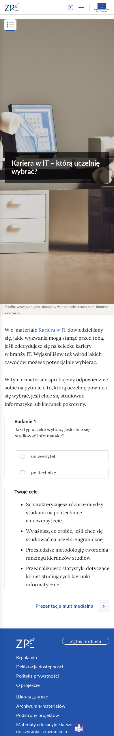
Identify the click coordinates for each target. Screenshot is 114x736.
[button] (70, 7)
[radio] (62, 456)
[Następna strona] (70, 606)
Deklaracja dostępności (39, 666)
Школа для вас (32, 696)
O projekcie (28, 685)
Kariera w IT (52, 330)
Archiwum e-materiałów (41, 706)
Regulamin (26, 657)
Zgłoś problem (85, 641)
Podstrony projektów (37, 715)
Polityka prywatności (37, 675)
